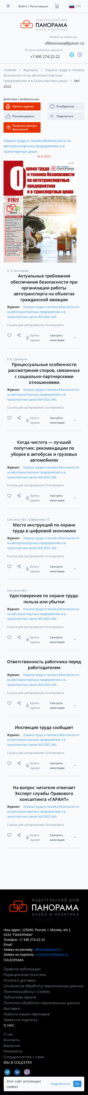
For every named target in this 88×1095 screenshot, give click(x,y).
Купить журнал (35, 338)
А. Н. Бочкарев (17, 271)
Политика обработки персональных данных (42, 1002)
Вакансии (12, 1045)
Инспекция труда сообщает (44, 727)
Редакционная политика (25, 974)
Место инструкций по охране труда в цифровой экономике (44, 528)
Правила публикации (22, 968)
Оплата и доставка (19, 980)
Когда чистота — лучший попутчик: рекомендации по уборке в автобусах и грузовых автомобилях (44, 451)
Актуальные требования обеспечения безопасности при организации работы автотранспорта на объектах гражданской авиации (44, 287)
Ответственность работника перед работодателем (44, 664)
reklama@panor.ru (47, 949)
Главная (10, 70)
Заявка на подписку (21, 1019)
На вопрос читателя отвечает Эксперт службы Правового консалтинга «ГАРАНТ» (44, 793)
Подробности (60, 1084)
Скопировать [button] (54, 325)
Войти (23, 6)
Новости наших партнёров (27, 1014)
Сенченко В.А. (17, 519)
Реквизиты (13, 1051)
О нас (8, 1034)
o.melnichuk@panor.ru (51, 954)
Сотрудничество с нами (24, 1056)
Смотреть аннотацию (57, 338)
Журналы (30, 70)
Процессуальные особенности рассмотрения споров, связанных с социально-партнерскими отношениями (44, 373)
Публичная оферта (20, 997)
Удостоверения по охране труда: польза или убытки (44, 598)
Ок (77, 1084)
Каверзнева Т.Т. (39, 519)
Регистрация (39, 6)
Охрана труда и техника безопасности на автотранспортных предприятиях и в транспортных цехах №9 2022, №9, (43, 312)
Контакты (12, 1039)
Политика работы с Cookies (27, 991)
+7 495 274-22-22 (45, 56)
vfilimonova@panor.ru (64, 43)
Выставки (12, 1008)
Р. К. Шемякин (17, 359)
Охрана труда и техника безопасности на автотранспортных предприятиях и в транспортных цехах (44, 75)
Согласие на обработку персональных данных (44, 985)
